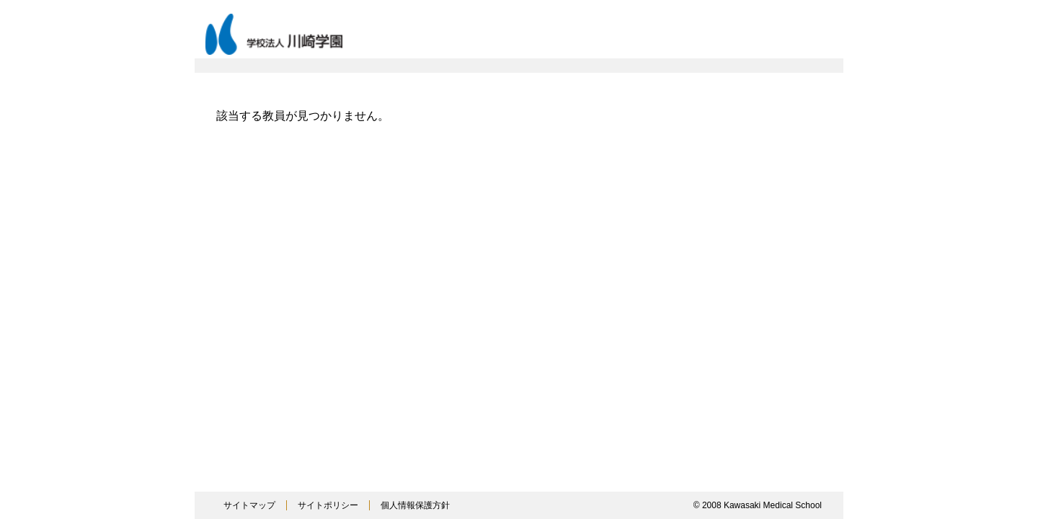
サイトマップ (249, 505)
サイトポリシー (328, 505)
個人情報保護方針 (415, 505)
